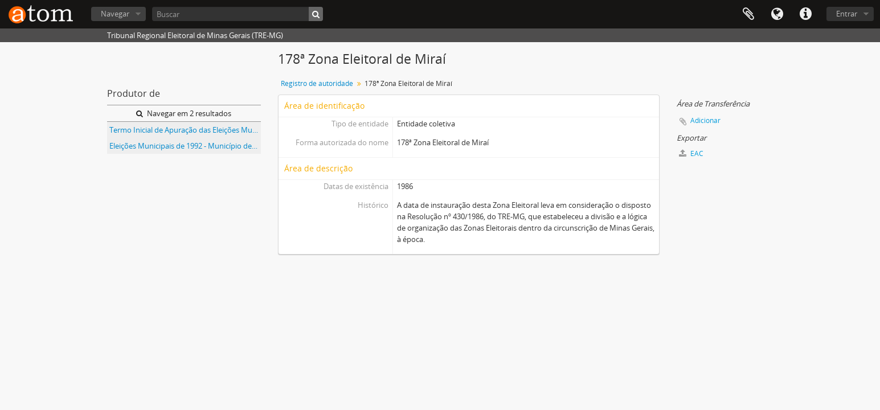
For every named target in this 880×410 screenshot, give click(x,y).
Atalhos (805, 14)
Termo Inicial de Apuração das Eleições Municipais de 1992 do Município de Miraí (185, 130)
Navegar (115, 14)
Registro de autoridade (317, 83)
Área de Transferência (748, 14)
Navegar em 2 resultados (183, 113)
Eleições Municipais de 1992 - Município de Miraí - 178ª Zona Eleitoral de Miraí (185, 146)
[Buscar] (237, 14)
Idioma (777, 14)
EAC (691, 153)
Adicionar (705, 120)
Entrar (846, 14)
